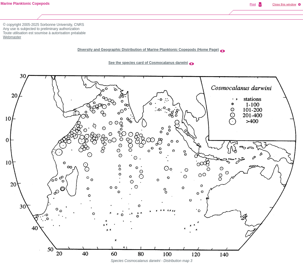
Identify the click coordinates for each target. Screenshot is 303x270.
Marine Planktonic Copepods (25, 3)
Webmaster (12, 37)
